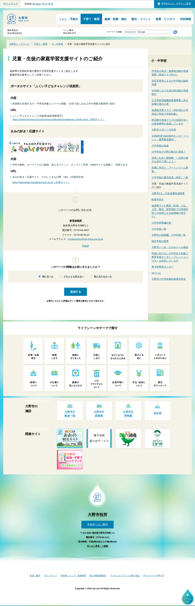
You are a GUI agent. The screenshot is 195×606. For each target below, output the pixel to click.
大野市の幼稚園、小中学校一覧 (169, 235)
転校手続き (158, 199)
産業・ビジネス (165, 19)
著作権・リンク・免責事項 (73, 575)
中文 (50, 4)
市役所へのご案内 (97, 524)
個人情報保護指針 (97, 575)
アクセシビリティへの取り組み (125, 575)
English (37, 4)
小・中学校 (57, 44)
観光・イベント (141, 19)
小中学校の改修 (160, 145)
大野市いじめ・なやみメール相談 (170, 247)
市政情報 (185, 19)
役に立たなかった (103, 276)
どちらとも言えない (74, 276)
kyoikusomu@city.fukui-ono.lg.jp (85, 239)
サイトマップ (10, 3)
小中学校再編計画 (161, 222)
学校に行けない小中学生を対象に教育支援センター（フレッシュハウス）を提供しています (170, 257)
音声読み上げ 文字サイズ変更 (176, 3)
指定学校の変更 (160, 241)
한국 (44, 4)
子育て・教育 (91, 19)
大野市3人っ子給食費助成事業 (168, 193)
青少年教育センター (163, 266)
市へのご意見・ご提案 (97, 546)
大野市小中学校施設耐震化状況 (169, 279)
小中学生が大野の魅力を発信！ (169, 151)
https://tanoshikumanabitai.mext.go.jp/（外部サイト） (41, 182)
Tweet (85, 245)
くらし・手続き (68, 19)
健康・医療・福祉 (115, 19)
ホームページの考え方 (153, 575)
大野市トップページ (19, 44)
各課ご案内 (35, 575)
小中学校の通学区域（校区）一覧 (170, 177)
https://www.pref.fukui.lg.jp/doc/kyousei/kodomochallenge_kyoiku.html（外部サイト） (59, 119)
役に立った (48, 276)
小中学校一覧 (159, 229)
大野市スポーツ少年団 (164, 129)
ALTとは (156, 273)
